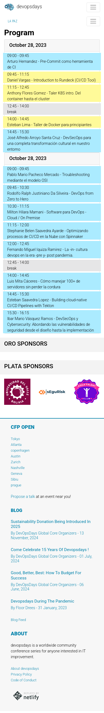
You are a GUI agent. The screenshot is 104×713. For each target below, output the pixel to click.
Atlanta (16, 445)
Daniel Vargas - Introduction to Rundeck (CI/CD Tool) (51, 80)
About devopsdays (25, 668)
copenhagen (20, 450)
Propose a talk (23, 496)
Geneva (16, 473)
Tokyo (15, 439)
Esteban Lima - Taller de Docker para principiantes (49, 125)
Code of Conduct (24, 680)
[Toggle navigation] (93, 7)
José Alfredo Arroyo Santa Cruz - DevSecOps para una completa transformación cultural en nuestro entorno (49, 143)
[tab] (52, 45)
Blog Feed (18, 620)
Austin (15, 456)
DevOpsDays (23, 7)
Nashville (18, 468)
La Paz (12, 21)
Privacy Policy (21, 674)
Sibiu (14, 479)
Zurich (15, 462)
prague (16, 485)
